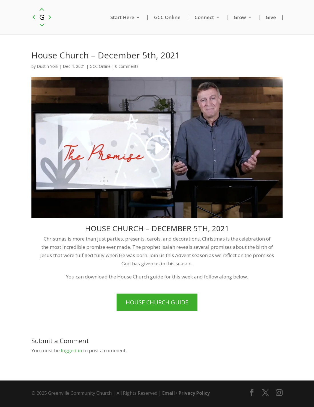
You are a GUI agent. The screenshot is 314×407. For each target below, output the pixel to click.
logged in (71, 350)
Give (271, 17)
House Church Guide (157, 302)
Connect (204, 17)
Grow (240, 17)
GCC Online (167, 17)
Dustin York (47, 66)
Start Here (122, 17)
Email (168, 393)
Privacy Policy (194, 393)
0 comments (127, 66)
